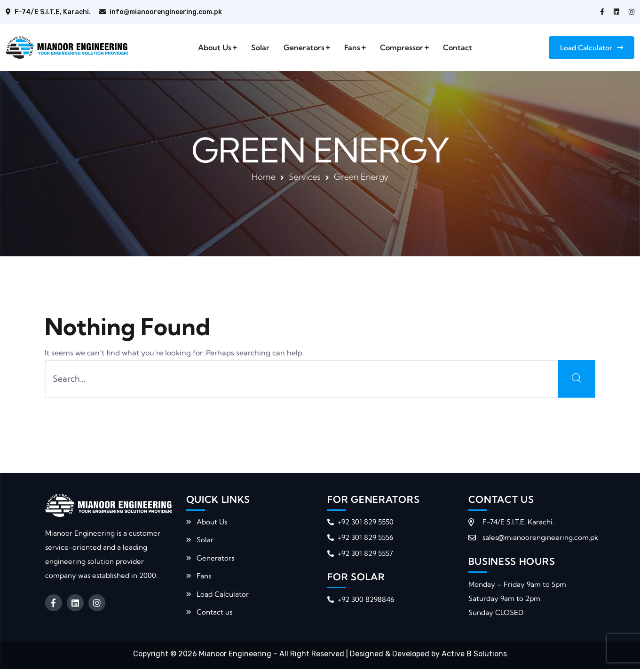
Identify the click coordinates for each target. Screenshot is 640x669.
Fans (352, 47)
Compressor (401, 47)
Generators (304, 47)
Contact (457, 47)
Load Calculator (591, 47)
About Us (214, 47)
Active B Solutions (474, 653)
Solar (260, 47)
